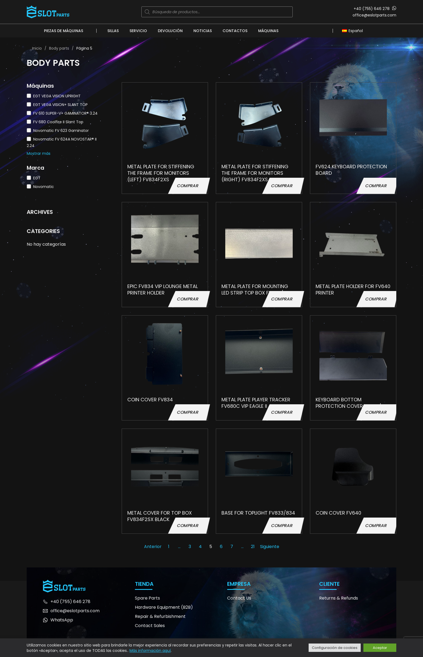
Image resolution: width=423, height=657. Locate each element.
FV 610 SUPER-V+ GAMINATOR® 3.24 (65, 113)
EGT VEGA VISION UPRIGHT (57, 96)
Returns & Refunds (338, 598)
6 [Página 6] (221, 546)
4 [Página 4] (200, 546)
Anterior (153, 546)
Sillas (113, 30)
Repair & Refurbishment (160, 616)
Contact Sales (150, 625)
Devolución (170, 30)
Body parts (59, 48)
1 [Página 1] (168, 546)
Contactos (235, 30)
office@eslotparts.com (374, 15)
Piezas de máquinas (63, 30)
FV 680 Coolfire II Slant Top (58, 122)
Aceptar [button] (380, 647)
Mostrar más (38, 153)
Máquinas (268, 30)
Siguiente (269, 546)
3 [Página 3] (190, 546)
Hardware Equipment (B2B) (164, 607)
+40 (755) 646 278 (372, 8)
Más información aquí (150, 650)
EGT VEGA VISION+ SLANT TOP (60, 104)
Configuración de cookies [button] (334, 647)
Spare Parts (147, 598)
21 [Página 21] (253, 546)
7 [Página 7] (231, 546)
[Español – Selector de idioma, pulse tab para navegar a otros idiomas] (353, 30)
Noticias (202, 30)
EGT (36, 178)
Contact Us (239, 598)
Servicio (138, 30)
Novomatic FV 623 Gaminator (61, 130)
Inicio (37, 48)
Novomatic (43, 186)
